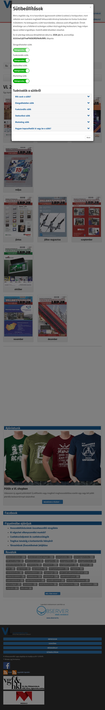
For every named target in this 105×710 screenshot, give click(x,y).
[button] (23, 96)
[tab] (52, 96)
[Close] (90, 7)
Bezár (89, 137)
